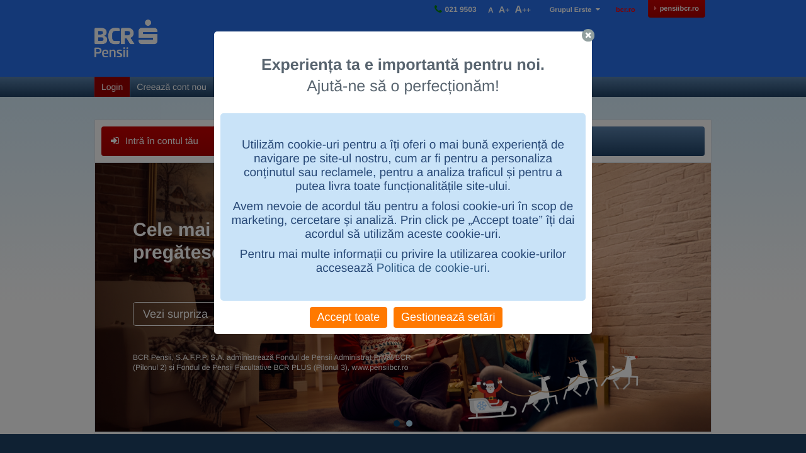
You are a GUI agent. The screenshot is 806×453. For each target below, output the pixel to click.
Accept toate (348, 317)
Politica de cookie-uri (432, 268)
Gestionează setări (448, 317)
